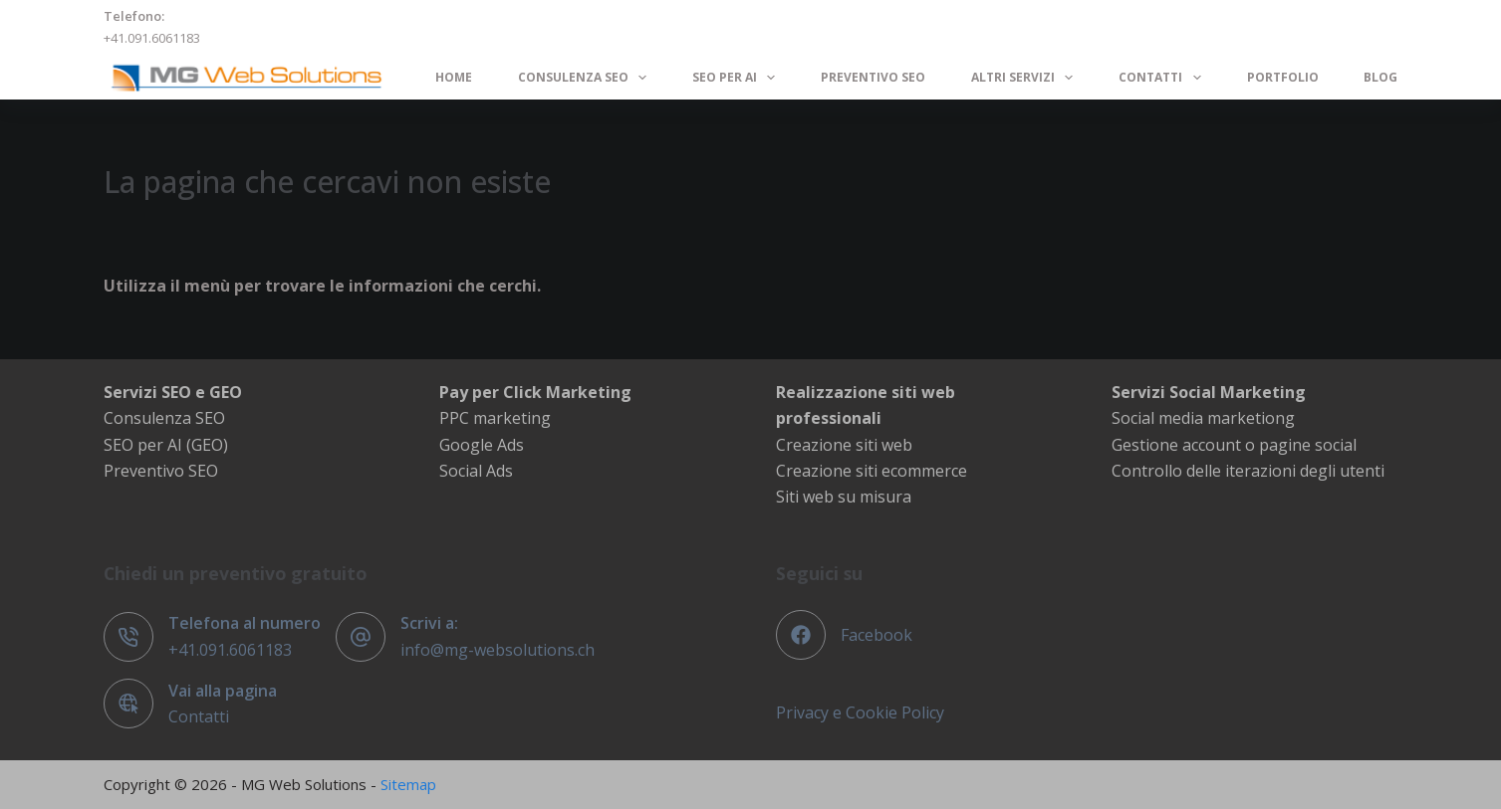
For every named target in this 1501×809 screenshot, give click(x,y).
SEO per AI (737, 78)
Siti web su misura (843, 496)
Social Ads (476, 471)
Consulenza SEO (586, 78)
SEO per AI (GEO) (166, 445)
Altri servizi (1026, 78)
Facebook (876, 635)
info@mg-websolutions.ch (497, 650)
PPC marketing (495, 418)
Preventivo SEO (873, 77)
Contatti (1163, 78)
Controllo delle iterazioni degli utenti (1248, 471)
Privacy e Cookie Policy (860, 712)
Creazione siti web (844, 445)
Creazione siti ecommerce (871, 471)
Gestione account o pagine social (1234, 445)
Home (453, 77)
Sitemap (408, 784)
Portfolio (1283, 77)
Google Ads (481, 445)
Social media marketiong (1203, 418)
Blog (1380, 77)
